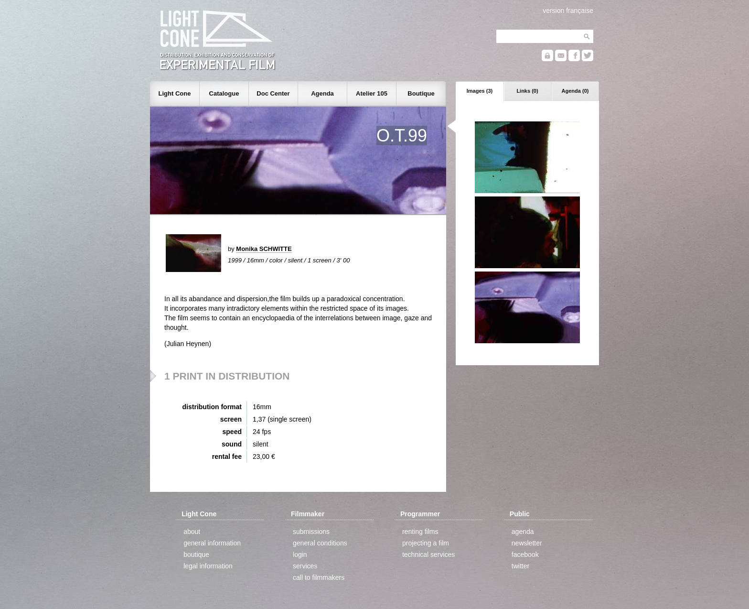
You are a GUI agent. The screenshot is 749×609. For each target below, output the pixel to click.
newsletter (527, 543)
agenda (523, 531)
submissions (311, 531)
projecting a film (425, 543)
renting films (420, 531)
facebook (525, 554)
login (300, 554)
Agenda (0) (575, 91)
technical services (428, 554)
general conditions (320, 543)
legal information (208, 566)
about (191, 531)
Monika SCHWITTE (263, 248)
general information (212, 543)
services (305, 566)
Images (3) (479, 91)
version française (568, 10)
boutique (196, 554)
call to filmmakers (318, 577)
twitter (520, 566)
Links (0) (527, 91)
